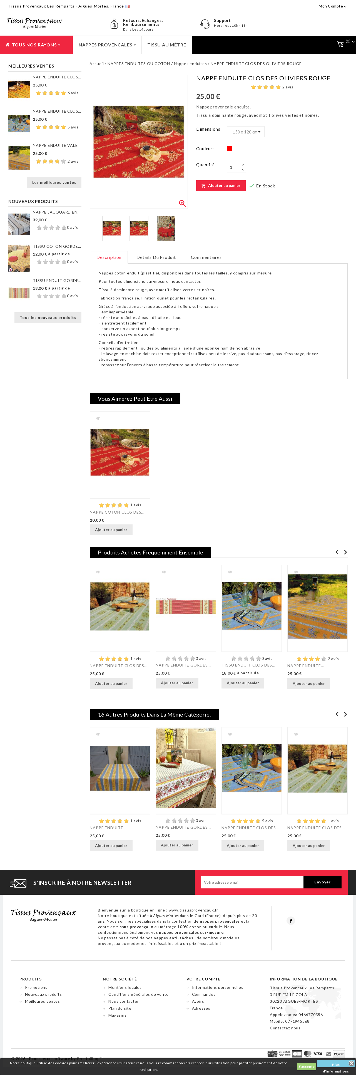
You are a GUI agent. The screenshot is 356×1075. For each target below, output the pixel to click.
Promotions (36, 987)
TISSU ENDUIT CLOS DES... (248, 665)
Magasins (117, 1015)
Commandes (204, 994)
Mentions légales (125, 987)
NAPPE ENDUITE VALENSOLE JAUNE (57, 145)
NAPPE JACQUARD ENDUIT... (57, 212)
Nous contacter (123, 1001)
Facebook (291, 921)
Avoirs (198, 1001)
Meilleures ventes (42, 1001)
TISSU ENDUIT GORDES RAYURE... (57, 280)
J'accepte (306, 1066)
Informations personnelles (217, 987)
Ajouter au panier (220, 185)
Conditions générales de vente (138, 994)
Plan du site (119, 1008)
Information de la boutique (304, 979)
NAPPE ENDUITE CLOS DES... (57, 77)
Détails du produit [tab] (156, 257)
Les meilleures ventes (54, 182)
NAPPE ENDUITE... (305, 665)
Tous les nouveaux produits (48, 317)
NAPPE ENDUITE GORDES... (183, 665)
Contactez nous (285, 1028)
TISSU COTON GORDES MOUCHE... (57, 246)
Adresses (201, 1008)
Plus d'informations (336, 1064)
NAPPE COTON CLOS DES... (117, 512)
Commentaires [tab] (206, 257)
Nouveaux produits (43, 994)
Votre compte (203, 979)
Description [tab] (108, 257)
